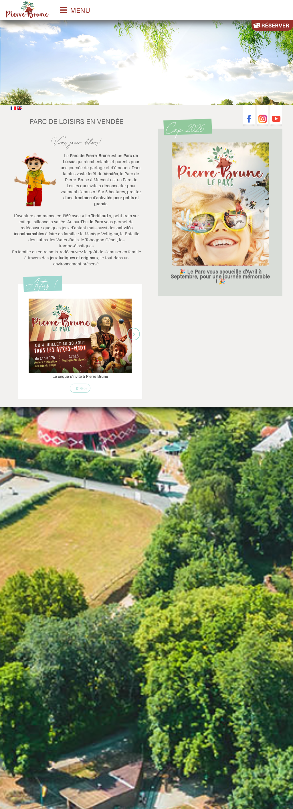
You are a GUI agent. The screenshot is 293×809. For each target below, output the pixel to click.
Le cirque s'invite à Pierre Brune (80, 376)
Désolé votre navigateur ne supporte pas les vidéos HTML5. (146, 61)
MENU (80, 10)
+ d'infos (80, 388)
